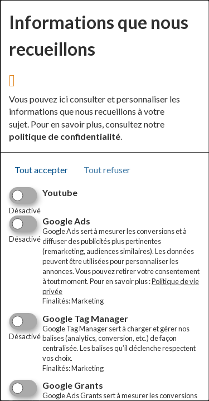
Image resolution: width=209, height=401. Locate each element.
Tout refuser (107, 169)
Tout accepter (41, 169)
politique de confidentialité (64, 136)
